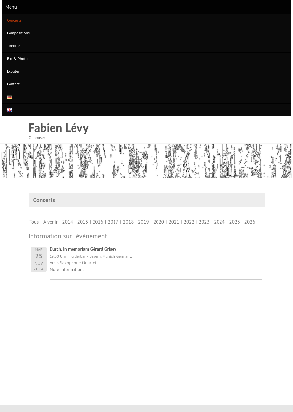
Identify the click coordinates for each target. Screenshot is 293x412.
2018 (128, 222)
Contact (13, 83)
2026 (249, 222)
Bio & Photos (18, 58)
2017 (113, 222)
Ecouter (13, 71)
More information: (66, 269)
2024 (219, 222)
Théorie (13, 45)
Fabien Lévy (59, 127)
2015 (82, 222)
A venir (50, 222)
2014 (67, 222)
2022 (189, 222)
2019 (143, 222)
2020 (158, 222)
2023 (204, 222)
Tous (34, 222)
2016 (98, 222)
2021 (173, 222)
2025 (234, 222)
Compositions (18, 32)
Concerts (14, 20)
